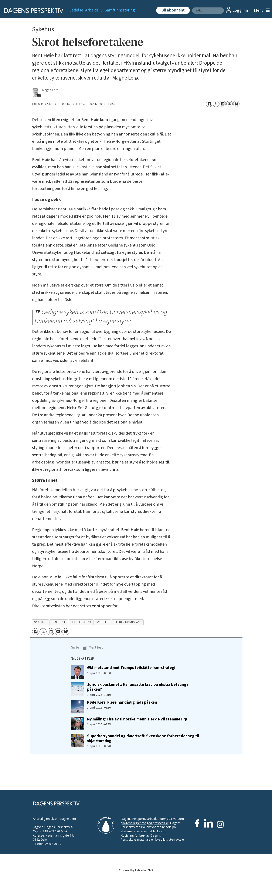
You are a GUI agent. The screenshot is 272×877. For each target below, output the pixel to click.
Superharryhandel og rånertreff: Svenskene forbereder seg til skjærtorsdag (143, 738)
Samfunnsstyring (120, 10)
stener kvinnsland (127, 622)
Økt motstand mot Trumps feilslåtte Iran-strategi (131, 668)
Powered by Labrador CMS (136, 870)
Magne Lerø (67, 819)
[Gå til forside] (32, 10)
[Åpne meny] (261, 10)
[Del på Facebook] (209, 104)
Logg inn (240, 10)
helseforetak (81, 622)
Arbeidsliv (93, 10)
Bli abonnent (173, 10)
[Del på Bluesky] (236, 104)
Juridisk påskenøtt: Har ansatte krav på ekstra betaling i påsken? (137, 687)
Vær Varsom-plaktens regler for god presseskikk (153, 821)
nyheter (102, 622)
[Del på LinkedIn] (223, 104)
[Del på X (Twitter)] (216, 104)
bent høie (59, 622)
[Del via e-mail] (229, 104)
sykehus (40, 622)
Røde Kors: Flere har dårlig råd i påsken (122, 702)
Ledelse (76, 10)
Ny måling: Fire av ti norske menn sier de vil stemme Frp (137, 719)
